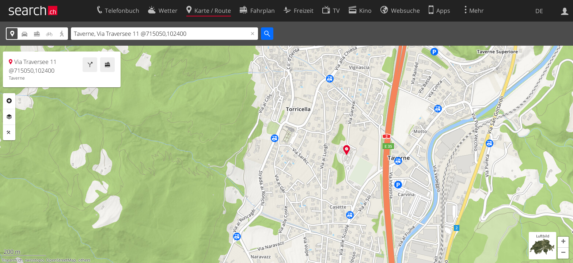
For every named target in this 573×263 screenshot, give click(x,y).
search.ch (14, 260)
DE (539, 11)
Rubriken (9, 100)
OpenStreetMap (61, 260)
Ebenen (9, 117)
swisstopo (34, 260)
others (84, 260)
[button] (563, 242)
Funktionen (9, 132)
